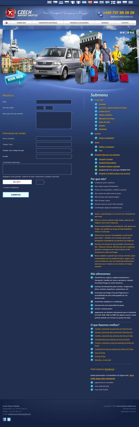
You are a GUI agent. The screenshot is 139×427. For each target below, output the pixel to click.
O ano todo (99, 100)
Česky (55, 3)
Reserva (105, 23)
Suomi (113, 3)
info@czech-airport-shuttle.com (121, 16)
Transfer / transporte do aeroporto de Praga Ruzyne (113, 329)
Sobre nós (21, 23)
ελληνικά (130, 3)
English (49, 3)
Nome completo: (8, 138)
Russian (66, 3)
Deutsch (61, 3)
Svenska (107, 3)
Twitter (9, 419)
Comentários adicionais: (11, 162)
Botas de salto (104, 122)
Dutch (95, 3)
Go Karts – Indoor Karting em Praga (113, 108)
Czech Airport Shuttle (21, 13)
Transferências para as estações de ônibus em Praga (114, 349)
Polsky (124, 3)
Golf (100, 150)
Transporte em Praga (48, 23)
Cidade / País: (8, 144)
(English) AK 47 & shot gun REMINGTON (114, 170)
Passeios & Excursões (79, 23)
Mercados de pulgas (107, 118)
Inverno (98, 133)
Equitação (103, 129)
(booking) (109, 369)
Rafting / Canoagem (106, 147)
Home (6, 22)
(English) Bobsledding (107, 163)
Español (84, 3)
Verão (97, 142)
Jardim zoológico (105, 115)
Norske (101, 3)
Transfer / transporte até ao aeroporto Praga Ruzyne (113, 332)
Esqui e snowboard (106, 138)
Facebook (4, 419)
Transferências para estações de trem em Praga (112, 339)
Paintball (102, 104)
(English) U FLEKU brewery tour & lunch (114, 173)
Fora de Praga (100, 353)
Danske (119, 3)
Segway (102, 126)
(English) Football (106, 159)
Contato (125, 23)
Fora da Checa (100, 356)
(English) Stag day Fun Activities (107, 155)
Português (90, 3)
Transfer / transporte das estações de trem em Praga (114, 336)
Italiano (78, 3)
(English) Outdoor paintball (109, 166)
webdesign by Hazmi (128, 411)
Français (72, 3)
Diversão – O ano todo (103, 360)
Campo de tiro (104, 111)
